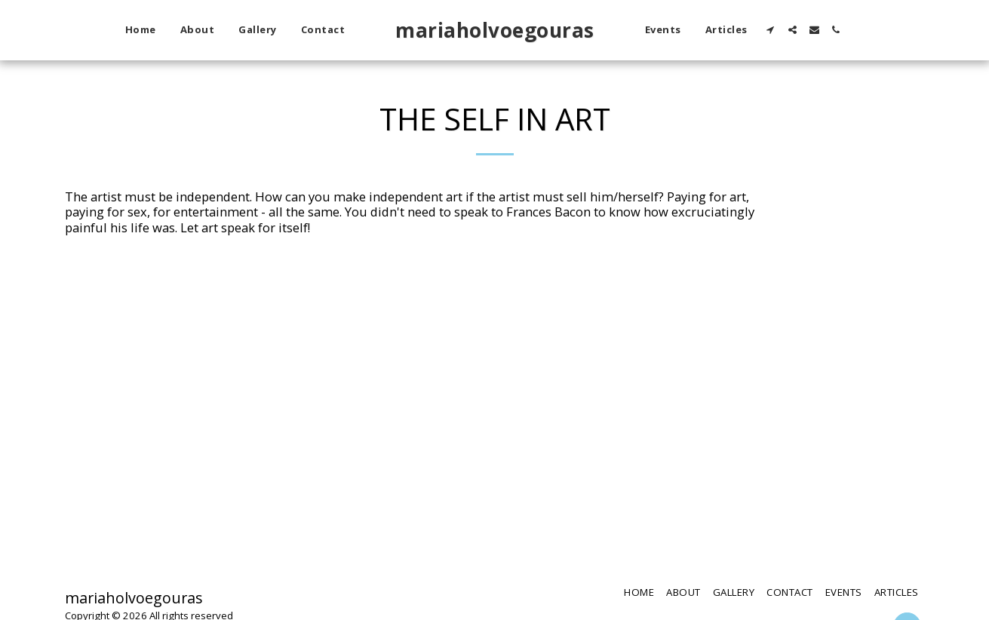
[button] (770, 30)
